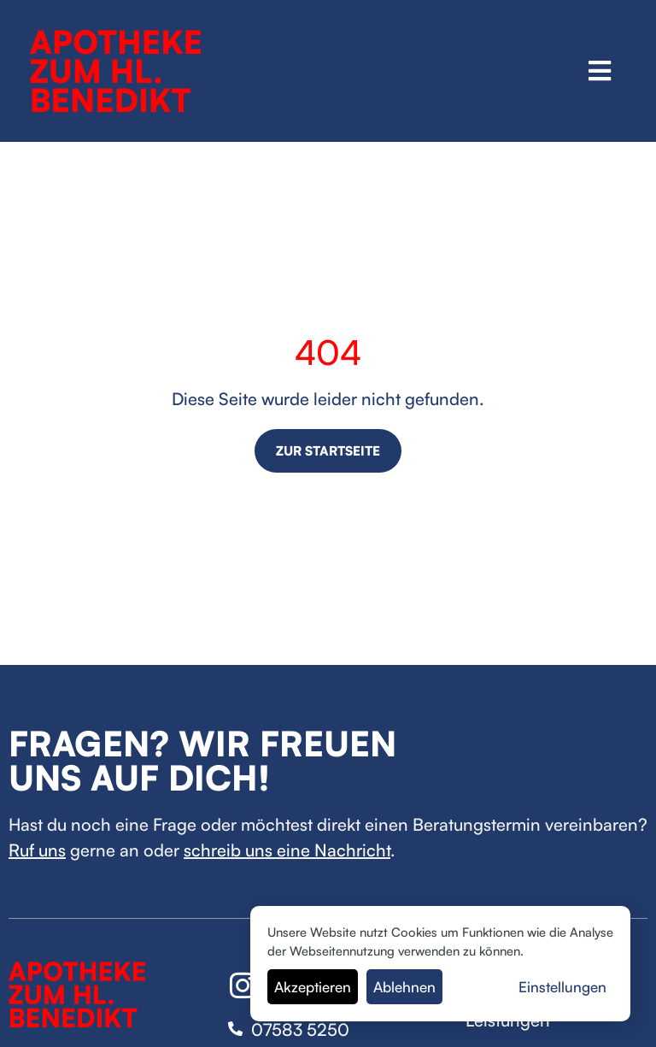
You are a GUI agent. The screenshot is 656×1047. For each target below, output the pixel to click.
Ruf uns (37, 850)
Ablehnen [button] (404, 987)
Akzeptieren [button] (312, 987)
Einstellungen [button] (562, 987)
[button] (600, 70)
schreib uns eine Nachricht (287, 850)
